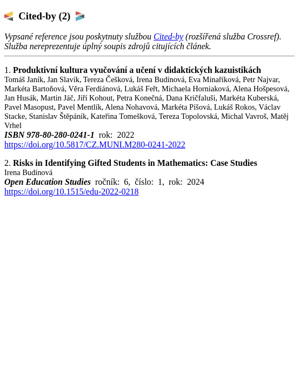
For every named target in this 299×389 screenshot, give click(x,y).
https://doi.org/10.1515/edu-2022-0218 (71, 191)
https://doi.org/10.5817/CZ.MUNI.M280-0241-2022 (94, 144)
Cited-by (168, 36)
